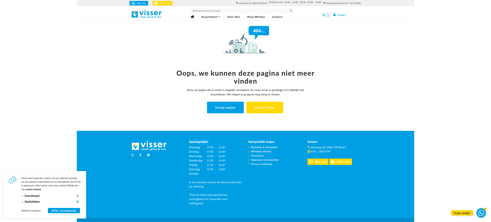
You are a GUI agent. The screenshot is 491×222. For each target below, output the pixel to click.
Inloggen (339, 14)
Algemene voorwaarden (265, 159)
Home (192, 16)
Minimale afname (261, 151)
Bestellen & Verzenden (264, 147)
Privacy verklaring (261, 163)
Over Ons (234, 16)
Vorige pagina (225, 107)
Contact (277, 16)
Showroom (257, 155)
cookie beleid (33, 189)
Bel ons (138, 3)
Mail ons (162, 3)
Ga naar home (264, 107)
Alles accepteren (63, 210)
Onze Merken (256, 16)
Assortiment (209, 16)
